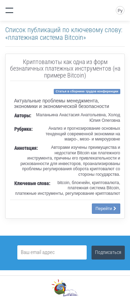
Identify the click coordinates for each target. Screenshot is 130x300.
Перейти (106, 208)
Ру (120, 10)
